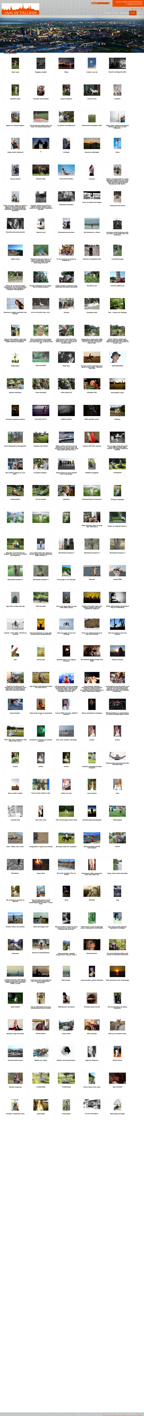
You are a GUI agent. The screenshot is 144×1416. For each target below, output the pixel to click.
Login (118, 1)
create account (134, 4)
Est (132, 9)
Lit (138, 9)
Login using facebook (132, 1)
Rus (141, 9)
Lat (135, 9)
